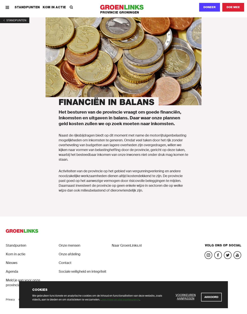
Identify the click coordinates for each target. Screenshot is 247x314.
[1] (14, 20)
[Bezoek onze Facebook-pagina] (218, 255)
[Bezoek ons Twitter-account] (228, 255)
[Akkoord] (211, 297)
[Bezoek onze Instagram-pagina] (208, 255)
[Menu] (7, 7)
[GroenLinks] (123, 7)
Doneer (209, 7)
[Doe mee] (233, 7)
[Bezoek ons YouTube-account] (237, 255)
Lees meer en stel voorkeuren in (120, 299)
